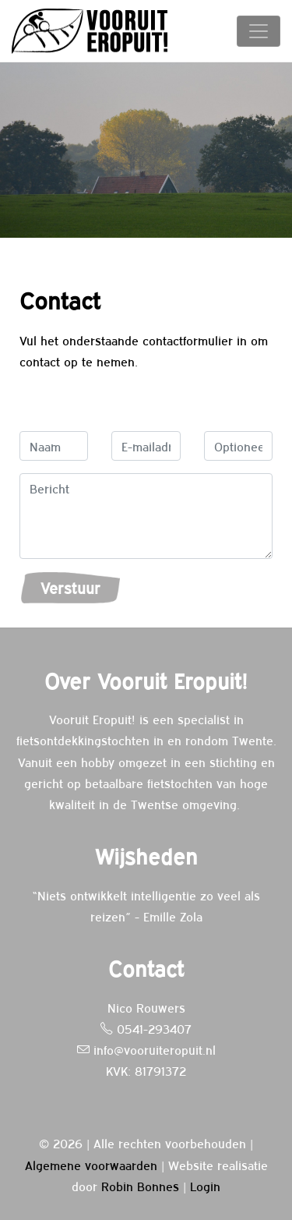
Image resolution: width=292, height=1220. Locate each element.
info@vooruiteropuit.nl (146, 1049)
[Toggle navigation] (258, 31)
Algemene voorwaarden (91, 1164)
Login (205, 1185)
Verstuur (70, 587)
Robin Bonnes (140, 1185)
